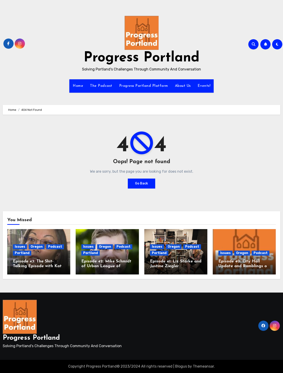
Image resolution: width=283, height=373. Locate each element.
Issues (20, 247)
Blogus (181, 366)
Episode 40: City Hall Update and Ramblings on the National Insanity (243, 266)
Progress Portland (141, 58)
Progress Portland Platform (143, 86)
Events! (204, 86)
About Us (183, 86)
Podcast (55, 247)
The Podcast (101, 86)
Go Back (141, 183)
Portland (22, 253)
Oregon (37, 247)
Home (78, 86)
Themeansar (203, 366)
